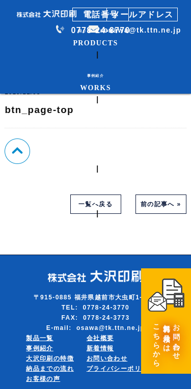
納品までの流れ (50, 368)
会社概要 (100, 338)
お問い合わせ (107, 358)
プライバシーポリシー (121, 368)
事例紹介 (39, 348)
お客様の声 (43, 378)
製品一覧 (39, 338)
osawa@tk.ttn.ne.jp (142, 30)
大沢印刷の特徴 (50, 358)
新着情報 (100, 348)
